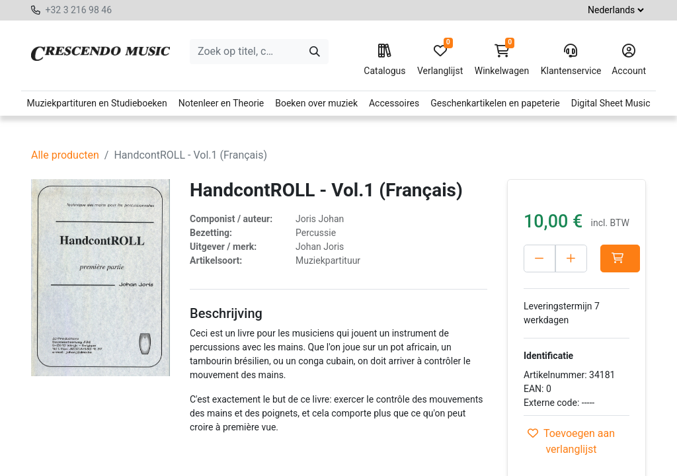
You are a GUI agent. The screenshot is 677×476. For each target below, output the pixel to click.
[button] (620, 258)
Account (629, 60)
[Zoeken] (315, 51)
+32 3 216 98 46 (78, 10)
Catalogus (384, 60)
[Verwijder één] (539, 258)
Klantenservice (570, 60)
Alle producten (65, 155)
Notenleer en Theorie (221, 103)
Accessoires (394, 103)
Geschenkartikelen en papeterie (495, 103)
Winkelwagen (502, 60)
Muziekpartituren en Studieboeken (96, 103)
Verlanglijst (440, 60)
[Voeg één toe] (571, 258)
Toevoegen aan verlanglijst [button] (571, 441)
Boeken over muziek (316, 103)
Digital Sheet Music (611, 103)
